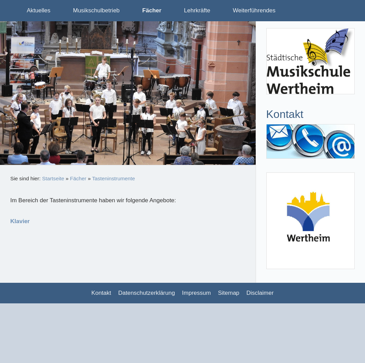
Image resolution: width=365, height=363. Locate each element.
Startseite (53, 178)
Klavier (20, 221)
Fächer (78, 178)
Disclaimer (259, 293)
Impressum (196, 293)
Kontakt (101, 293)
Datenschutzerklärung (146, 293)
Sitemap (228, 293)
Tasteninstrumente (113, 178)
